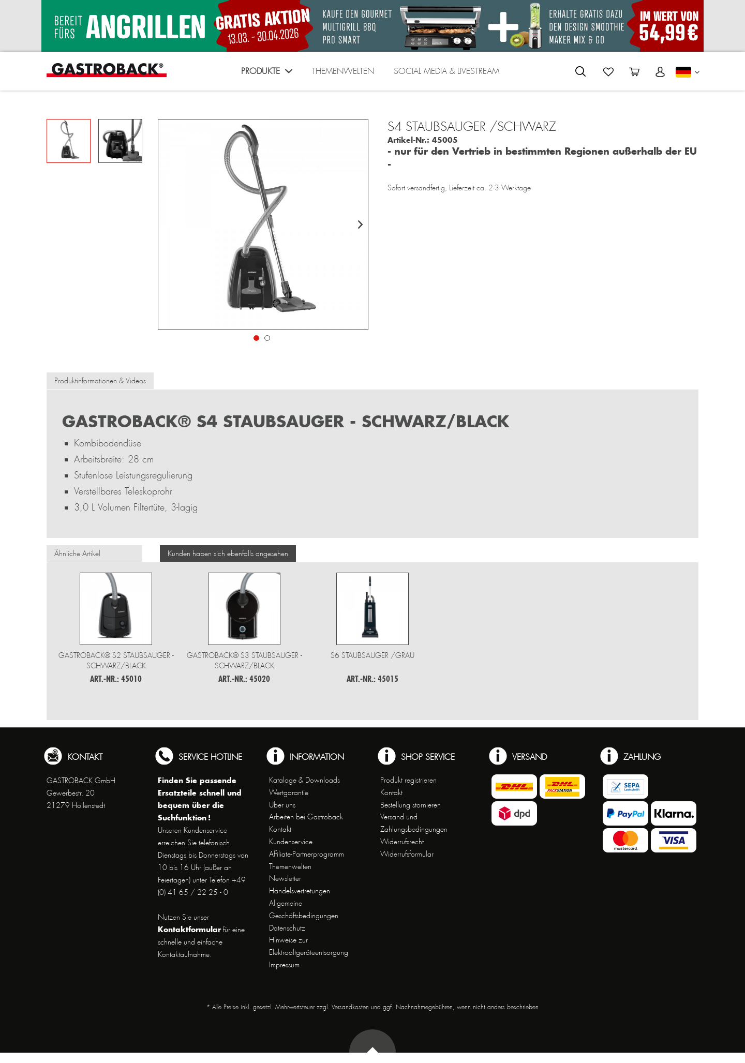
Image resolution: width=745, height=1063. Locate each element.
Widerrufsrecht (402, 841)
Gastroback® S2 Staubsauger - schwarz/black (116, 660)
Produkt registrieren (408, 780)
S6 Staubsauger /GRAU (372, 655)
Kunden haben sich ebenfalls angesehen (228, 553)
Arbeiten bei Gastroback (306, 816)
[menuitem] (267, 74)
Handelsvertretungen (299, 890)
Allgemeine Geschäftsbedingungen (303, 909)
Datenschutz (287, 928)
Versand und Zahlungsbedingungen (414, 823)
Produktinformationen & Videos (100, 380)
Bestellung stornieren (410, 805)
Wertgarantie (288, 792)
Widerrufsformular (407, 854)
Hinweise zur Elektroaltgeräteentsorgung (308, 946)
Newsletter (285, 878)
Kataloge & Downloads (304, 780)
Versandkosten (350, 1007)
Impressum (284, 964)
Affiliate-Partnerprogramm (306, 854)
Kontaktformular (189, 929)
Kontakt (280, 829)
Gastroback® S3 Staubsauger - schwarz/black (244, 660)
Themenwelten (290, 866)
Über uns (282, 805)
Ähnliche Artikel (77, 553)
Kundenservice (290, 841)
